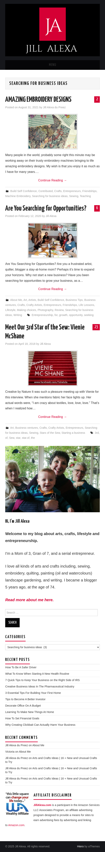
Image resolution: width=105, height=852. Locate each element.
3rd (97, 432)
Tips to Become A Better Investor (25, 699)
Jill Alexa (51, 216)
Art (25, 299)
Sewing (73, 196)
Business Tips (74, 299)
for (56, 315)
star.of (25, 437)
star (18, 437)
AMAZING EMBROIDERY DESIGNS (38, 99)
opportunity (75, 315)
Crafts (58, 191)
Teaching (85, 196)
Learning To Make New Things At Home (29, 712)
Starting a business (73, 432)
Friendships (89, 191)
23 (96, 327)
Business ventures (26, 427)
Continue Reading (52, 180)
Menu (52, 65)
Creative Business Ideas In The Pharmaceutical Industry (39, 686)
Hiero (80, 846)
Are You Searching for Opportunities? (45, 208)
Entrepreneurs (72, 191)
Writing (17, 315)
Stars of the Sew (50, 432)
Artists (32, 299)
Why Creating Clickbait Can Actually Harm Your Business (40, 724)
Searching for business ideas (50, 196)
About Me (16, 299)
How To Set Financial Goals (22, 718)
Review (59, 310)
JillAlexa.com (42, 805)
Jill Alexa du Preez (54, 107)
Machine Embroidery (17, 196)
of (6, 437)
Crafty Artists (34, 304)
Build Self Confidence (23, 191)
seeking (89, 315)
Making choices (26, 310)
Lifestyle (10, 310)
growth (63, 315)
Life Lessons (86, 304)
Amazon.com (16, 825)
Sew (11, 437)
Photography (45, 310)
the (33, 437)
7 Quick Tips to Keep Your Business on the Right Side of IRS (42, 680)
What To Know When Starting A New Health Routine (37, 673)
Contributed (45, 191)
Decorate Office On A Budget (23, 705)
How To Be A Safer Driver (20, 667)
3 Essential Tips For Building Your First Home (33, 692)
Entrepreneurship (42, 315)
